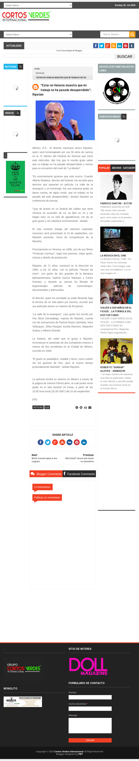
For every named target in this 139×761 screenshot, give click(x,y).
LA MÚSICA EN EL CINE (113, 255)
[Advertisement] (62, 612)
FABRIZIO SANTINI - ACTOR (116, 203)
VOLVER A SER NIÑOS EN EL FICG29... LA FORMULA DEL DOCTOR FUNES (116, 311)
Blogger (78, 50)
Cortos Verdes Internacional (68, 751)
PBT (81, 754)
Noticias (40, 73)
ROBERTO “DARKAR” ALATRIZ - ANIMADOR (112, 369)
